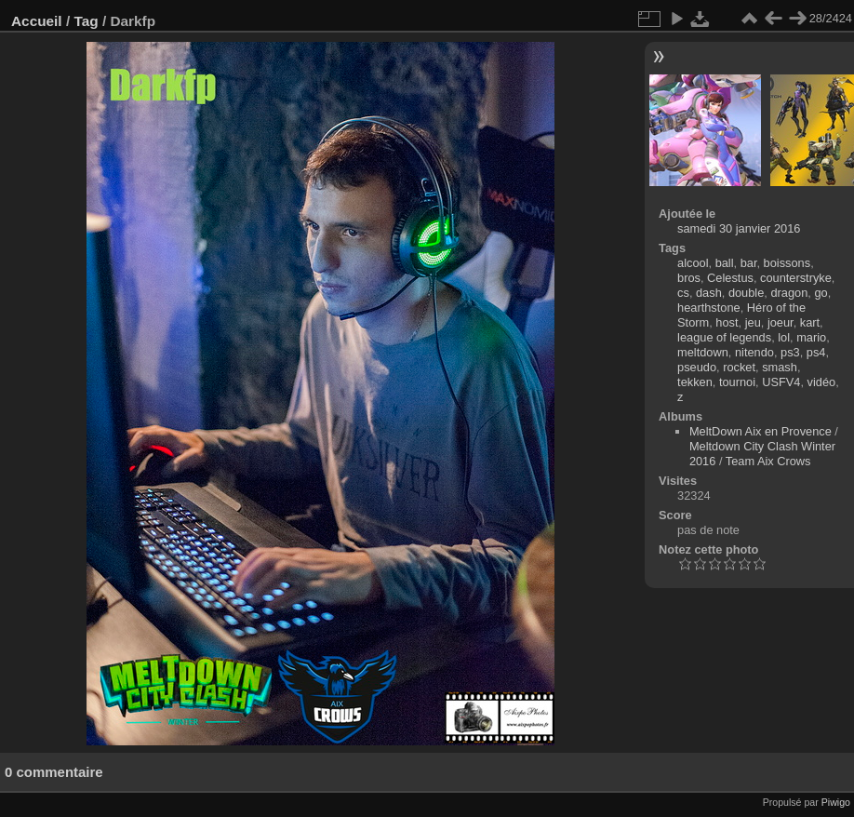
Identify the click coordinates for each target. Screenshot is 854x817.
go (820, 293)
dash (709, 293)
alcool (692, 263)
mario (811, 337)
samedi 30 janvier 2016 (738, 228)
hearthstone (709, 308)
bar (749, 263)
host (726, 322)
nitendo (754, 352)
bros (689, 278)
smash (779, 367)
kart (810, 322)
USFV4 (781, 382)
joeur (780, 322)
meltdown (702, 352)
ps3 (790, 352)
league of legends (724, 337)
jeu (753, 322)
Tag (85, 21)
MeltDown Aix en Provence (760, 431)
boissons (787, 263)
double (746, 293)
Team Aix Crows (768, 461)
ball (724, 263)
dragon (788, 293)
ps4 (816, 352)
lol (784, 337)
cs (683, 293)
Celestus (730, 278)
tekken (695, 382)
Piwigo (835, 802)
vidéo (821, 382)
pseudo (696, 367)
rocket (739, 367)
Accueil (36, 21)
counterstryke (796, 278)
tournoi (737, 382)
